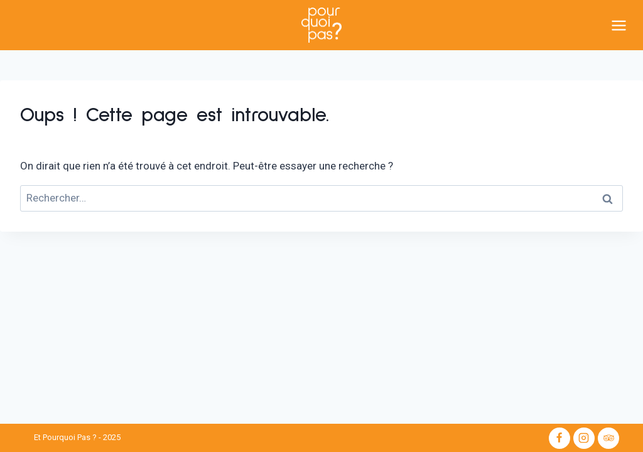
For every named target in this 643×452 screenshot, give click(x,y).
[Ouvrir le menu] (624, 25)
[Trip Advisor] (608, 438)
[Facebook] (559, 438)
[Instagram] (584, 438)
